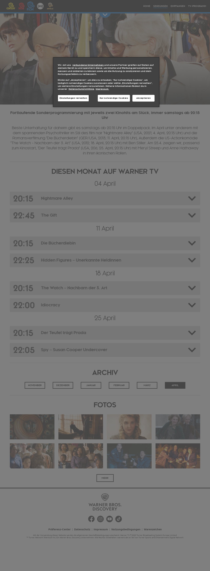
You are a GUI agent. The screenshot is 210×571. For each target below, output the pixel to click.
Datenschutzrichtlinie (81, 89)
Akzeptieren (143, 98)
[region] (106, 82)
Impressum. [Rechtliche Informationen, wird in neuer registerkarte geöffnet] (102, 89)
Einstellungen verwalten (73, 98)
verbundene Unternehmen (88, 65)
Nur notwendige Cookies (114, 98)
